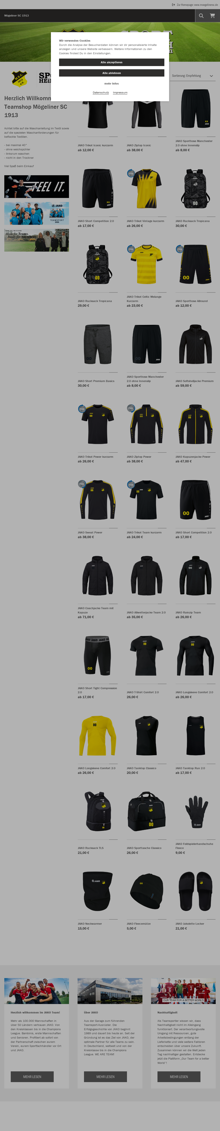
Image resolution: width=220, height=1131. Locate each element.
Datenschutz (101, 92)
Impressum (120, 92)
